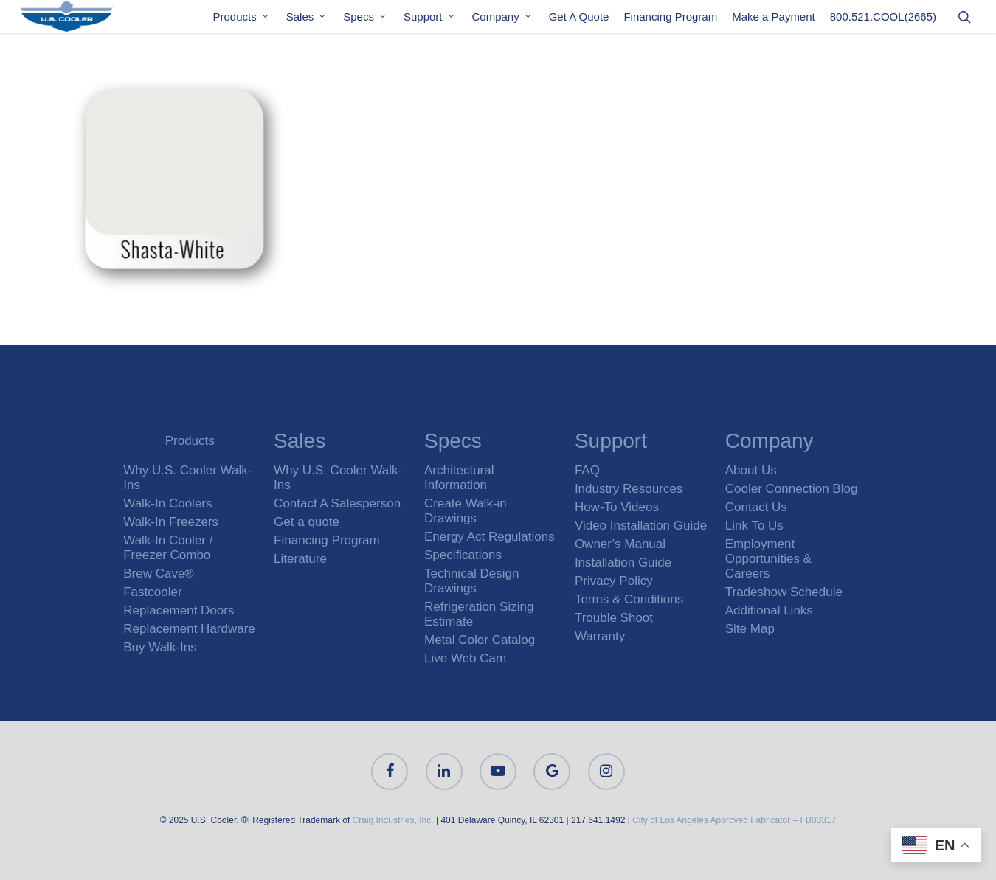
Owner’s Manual (620, 544)
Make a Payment (773, 21)
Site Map (750, 629)
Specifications (463, 555)
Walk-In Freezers (170, 522)
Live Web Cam (465, 658)
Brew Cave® (158, 574)
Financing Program (670, 21)
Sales (307, 21)
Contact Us (756, 507)
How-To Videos (617, 507)
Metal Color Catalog (479, 640)
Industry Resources (628, 489)
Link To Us (754, 526)
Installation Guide (623, 562)
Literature (300, 559)
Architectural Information (459, 477)
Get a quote (306, 522)
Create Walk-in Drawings (465, 510)
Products (241, 21)
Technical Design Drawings (471, 581)
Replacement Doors (178, 610)
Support (430, 21)
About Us (751, 470)
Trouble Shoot (614, 618)
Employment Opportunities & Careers (768, 559)
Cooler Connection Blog (791, 489)
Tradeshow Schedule (784, 592)
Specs (365, 21)
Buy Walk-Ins (160, 647)
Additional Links (769, 610)
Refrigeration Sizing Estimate (478, 614)
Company (502, 21)
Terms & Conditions (629, 599)
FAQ (587, 470)
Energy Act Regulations (489, 537)
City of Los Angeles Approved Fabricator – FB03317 (734, 820)
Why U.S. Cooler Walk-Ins (187, 477)
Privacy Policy (614, 581)
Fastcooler (152, 592)
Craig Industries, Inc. (393, 820)
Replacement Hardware (189, 629)
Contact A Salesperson (337, 503)
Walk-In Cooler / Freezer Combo (167, 547)
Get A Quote (579, 21)
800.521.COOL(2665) (883, 21)
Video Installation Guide (641, 526)
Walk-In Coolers (167, 503)
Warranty (600, 636)
